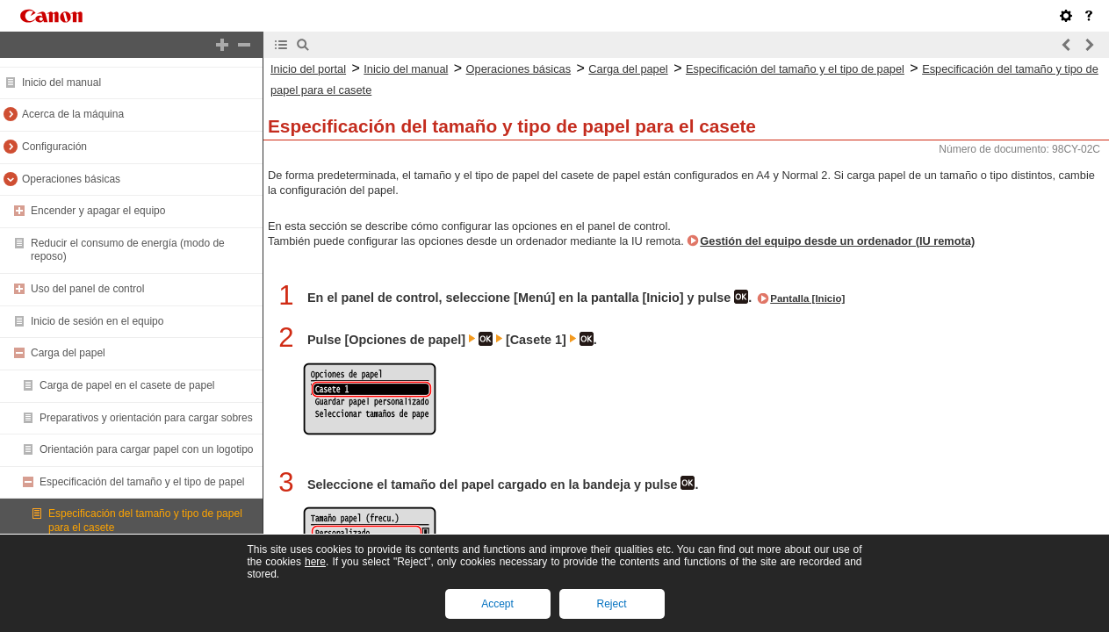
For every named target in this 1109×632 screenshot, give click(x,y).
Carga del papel (68, 353)
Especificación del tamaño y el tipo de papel (142, 482)
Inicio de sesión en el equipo (97, 321)
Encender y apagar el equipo (98, 211)
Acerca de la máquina (73, 114)
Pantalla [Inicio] (807, 298)
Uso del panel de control (87, 289)
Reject (611, 604)
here (315, 562)
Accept (497, 604)
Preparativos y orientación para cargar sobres (146, 418)
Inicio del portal (308, 68)
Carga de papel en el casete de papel (127, 385)
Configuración (54, 146)
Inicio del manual (61, 82)
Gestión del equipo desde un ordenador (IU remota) (837, 241)
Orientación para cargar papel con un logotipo (147, 449)
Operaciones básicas (71, 179)
